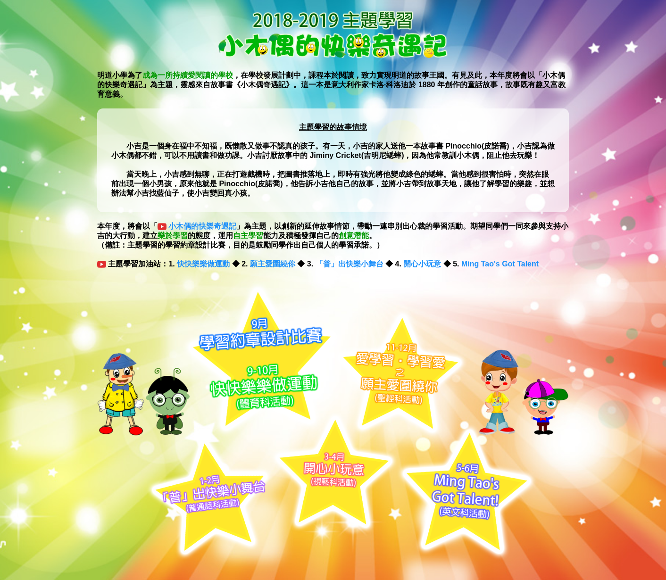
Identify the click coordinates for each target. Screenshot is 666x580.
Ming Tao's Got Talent (500, 264)
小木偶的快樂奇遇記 (202, 226)
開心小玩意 (422, 264)
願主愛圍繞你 (272, 264)
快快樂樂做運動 (203, 264)
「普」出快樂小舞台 (349, 264)
